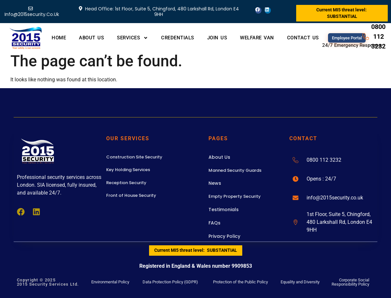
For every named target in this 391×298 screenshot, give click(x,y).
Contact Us (303, 38)
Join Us (217, 38)
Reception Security (126, 183)
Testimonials (223, 209)
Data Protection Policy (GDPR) (170, 281)
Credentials (177, 38)
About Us (91, 38)
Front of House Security (131, 195)
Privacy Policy (224, 236)
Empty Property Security (234, 196)
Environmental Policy (110, 281)
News (214, 183)
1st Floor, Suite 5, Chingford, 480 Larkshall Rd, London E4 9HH (339, 222)
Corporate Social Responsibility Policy (350, 282)
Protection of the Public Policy (240, 281)
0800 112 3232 (324, 160)
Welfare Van (257, 38)
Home (59, 38)
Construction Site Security (134, 157)
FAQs (214, 223)
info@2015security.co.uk (335, 198)
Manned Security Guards (234, 170)
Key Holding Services (128, 170)
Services (132, 38)
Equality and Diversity (300, 281)
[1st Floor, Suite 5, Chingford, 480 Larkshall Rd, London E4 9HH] (295, 222)
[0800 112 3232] (295, 160)
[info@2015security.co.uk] (295, 198)
